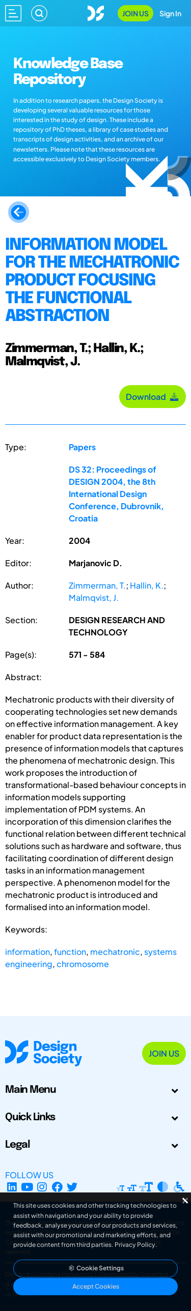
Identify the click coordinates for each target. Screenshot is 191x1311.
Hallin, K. (146, 585)
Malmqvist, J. (94, 597)
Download (152, 396)
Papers (82, 447)
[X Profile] (72, 1187)
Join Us (135, 13)
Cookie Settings (96, 1268)
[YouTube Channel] (27, 1187)
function (70, 951)
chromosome (83, 963)
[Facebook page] (57, 1187)
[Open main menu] (13, 13)
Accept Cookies (95, 1286)
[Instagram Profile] (42, 1187)
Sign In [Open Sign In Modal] (170, 13)
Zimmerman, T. (97, 585)
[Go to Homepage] (96, 12)
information (27, 951)
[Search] (39, 13)
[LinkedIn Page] (12, 1187)
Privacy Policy (135, 1244)
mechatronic (115, 951)
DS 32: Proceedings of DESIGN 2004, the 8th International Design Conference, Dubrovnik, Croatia (116, 493)
